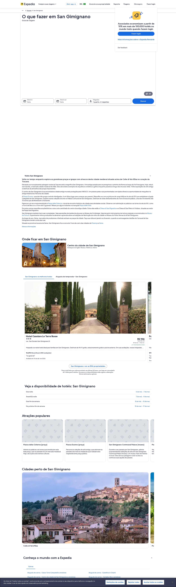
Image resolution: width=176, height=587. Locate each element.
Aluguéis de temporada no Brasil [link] (65, 542)
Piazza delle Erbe (61, 117)
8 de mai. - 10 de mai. (142, 287)
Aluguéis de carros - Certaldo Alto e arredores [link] (105, 437)
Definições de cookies (115, 582)
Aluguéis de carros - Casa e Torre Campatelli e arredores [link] (46, 432)
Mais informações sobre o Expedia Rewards (136, 39)
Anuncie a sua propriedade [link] (29, 542)
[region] (88, 582)
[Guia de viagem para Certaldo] (142, 399)
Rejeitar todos (133, 582)
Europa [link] (23, 11)
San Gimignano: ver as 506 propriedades (104, 255)
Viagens (135, 4)
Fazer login (151, 4)
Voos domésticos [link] (60, 549)
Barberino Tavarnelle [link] (31, 472)
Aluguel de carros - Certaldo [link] (37, 441)
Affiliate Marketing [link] (26, 556)
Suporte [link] (127, 535)
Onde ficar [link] (28, 107)
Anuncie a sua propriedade (107, 4)
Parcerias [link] (23, 546)
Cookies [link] (92, 535)
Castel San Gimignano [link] (131, 468)
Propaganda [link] (24, 553)
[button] (88, 417)
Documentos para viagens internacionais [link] (137, 551)
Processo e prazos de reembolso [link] (135, 542)
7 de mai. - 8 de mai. (143, 283)
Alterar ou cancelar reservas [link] (133, 539)
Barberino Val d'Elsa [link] (64, 468)
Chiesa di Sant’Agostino (141, 120)
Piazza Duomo (61, 106)
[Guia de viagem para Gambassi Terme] (117, 399)
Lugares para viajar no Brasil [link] (63, 535)
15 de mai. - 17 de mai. (142, 292)
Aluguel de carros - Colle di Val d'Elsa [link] (101, 441)
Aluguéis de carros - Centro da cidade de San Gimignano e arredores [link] (51, 437)
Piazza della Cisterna (88, 113)
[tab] (71, 198)
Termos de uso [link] (94, 542)
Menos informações (62, 140)
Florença (128, 137)
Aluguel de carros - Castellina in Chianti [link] (102, 432)
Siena (134, 137)
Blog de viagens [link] (60, 560)
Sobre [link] (22, 535)
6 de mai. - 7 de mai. (143, 278)
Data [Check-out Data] (61, 80)
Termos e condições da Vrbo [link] (99, 546)
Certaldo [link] (125, 464)
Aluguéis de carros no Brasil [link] (63, 553)
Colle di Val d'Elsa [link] (30, 464)
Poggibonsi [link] (60, 464)
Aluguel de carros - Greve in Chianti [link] (101, 449)
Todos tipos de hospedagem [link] (64, 556)
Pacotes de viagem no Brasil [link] (63, 546)
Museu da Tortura (88, 127)
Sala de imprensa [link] (26, 549)
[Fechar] (172, 582)
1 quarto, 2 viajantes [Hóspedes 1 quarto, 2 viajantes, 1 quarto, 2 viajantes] (101, 80)
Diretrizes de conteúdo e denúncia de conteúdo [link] (105, 549)
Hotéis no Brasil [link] (60, 539)
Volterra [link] (26, 468)
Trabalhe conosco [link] (26, 539)
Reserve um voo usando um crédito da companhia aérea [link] (140, 546)
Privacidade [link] (93, 539)
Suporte (125, 4)
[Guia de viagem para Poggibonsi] (92, 399)
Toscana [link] (34, 11)
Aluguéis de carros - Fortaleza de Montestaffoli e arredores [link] (109, 445)
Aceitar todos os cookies (153, 582)
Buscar (144, 79)
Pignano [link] (92, 468)
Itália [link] (28, 11)
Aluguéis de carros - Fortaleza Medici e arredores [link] (44, 449)
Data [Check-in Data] (27, 80)
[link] (136, 47)
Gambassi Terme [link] (95, 464)
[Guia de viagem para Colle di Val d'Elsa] (67, 399)
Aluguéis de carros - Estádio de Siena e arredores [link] (44, 445)
